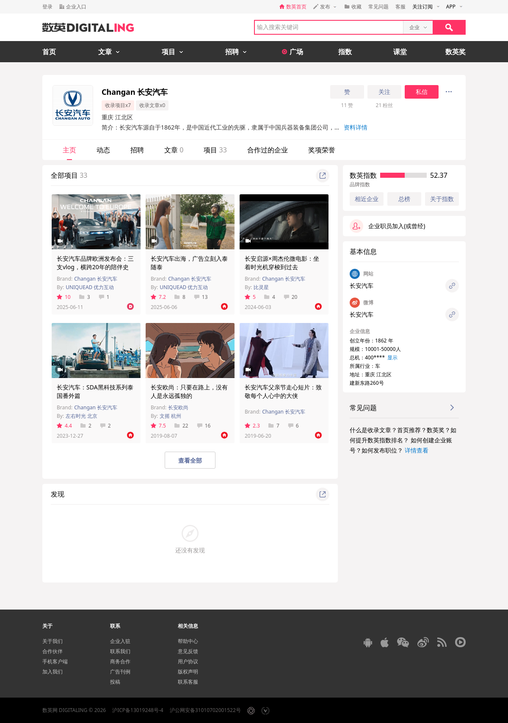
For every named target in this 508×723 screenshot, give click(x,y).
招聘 (137, 150)
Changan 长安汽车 (95, 278)
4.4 (64, 425)
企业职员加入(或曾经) (387, 226)
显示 (392, 357)
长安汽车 (361, 285)
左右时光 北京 (81, 415)
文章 (173, 150)
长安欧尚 (178, 407)
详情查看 (416, 450)
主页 (69, 150)
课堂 (400, 51)
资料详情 (355, 127)
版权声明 (188, 671)
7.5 (158, 425)
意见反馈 (188, 651)
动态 (103, 150)
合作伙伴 (52, 651)
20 (291, 297)
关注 (384, 91)
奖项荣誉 (321, 150)
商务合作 (120, 661)
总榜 (404, 199)
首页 (49, 51)
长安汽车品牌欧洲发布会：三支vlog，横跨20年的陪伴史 (95, 262)
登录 (47, 6)
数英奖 (455, 51)
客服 (400, 6)
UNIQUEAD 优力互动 (90, 287)
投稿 (115, 681)
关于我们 (52, 641)
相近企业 (366, 199)
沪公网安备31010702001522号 (205, 710)
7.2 (158, 297)
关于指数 (442, 199)
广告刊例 (120, 671)
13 (201, 297)
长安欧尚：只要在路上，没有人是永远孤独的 (189, 391)
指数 (345, 51)
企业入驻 (120, 641)
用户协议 (188, 661)
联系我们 (120, 651)
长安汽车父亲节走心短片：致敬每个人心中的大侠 (283, 391)
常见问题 (378, 6)
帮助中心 (188, 641)
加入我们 (52, 671)
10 (64, 297)
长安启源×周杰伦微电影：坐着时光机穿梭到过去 (282, 262)
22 (181, 425)
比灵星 (261, 287)
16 (204, 425)
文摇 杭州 (170, 415)
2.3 (252, 425)
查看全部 (190, 460)
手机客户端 (55, 661)
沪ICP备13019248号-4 (137, 710)
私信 (422, 91)
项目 (215, 150)
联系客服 (188, 681)
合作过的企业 (267, 150)
